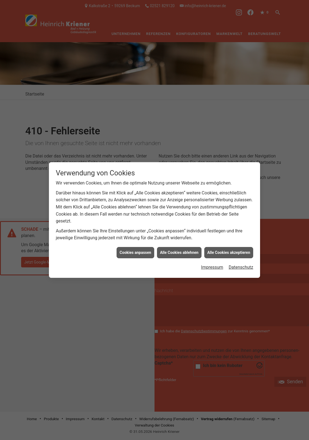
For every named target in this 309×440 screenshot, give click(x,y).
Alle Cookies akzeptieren (228, 246)
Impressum (212, 260)
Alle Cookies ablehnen (179, 246)
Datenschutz (241, 260)
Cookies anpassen (135, 246)
